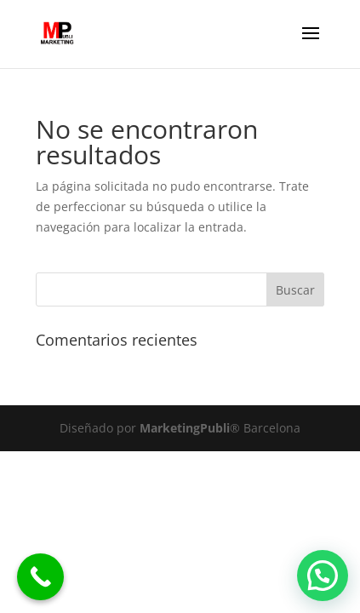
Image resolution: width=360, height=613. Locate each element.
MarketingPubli (183, 428)
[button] (322, 575)
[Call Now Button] (40, 576)
